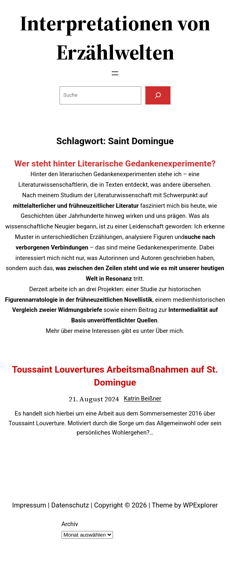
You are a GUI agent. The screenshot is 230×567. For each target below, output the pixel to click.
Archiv (70, 524)
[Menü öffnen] (115, 73)
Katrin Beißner (143, 398)
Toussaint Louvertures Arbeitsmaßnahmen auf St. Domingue (115, 376)
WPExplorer (200, 505)
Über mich (169, 331)
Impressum (29, 505)
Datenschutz (70, 505)
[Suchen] (157, 95)
